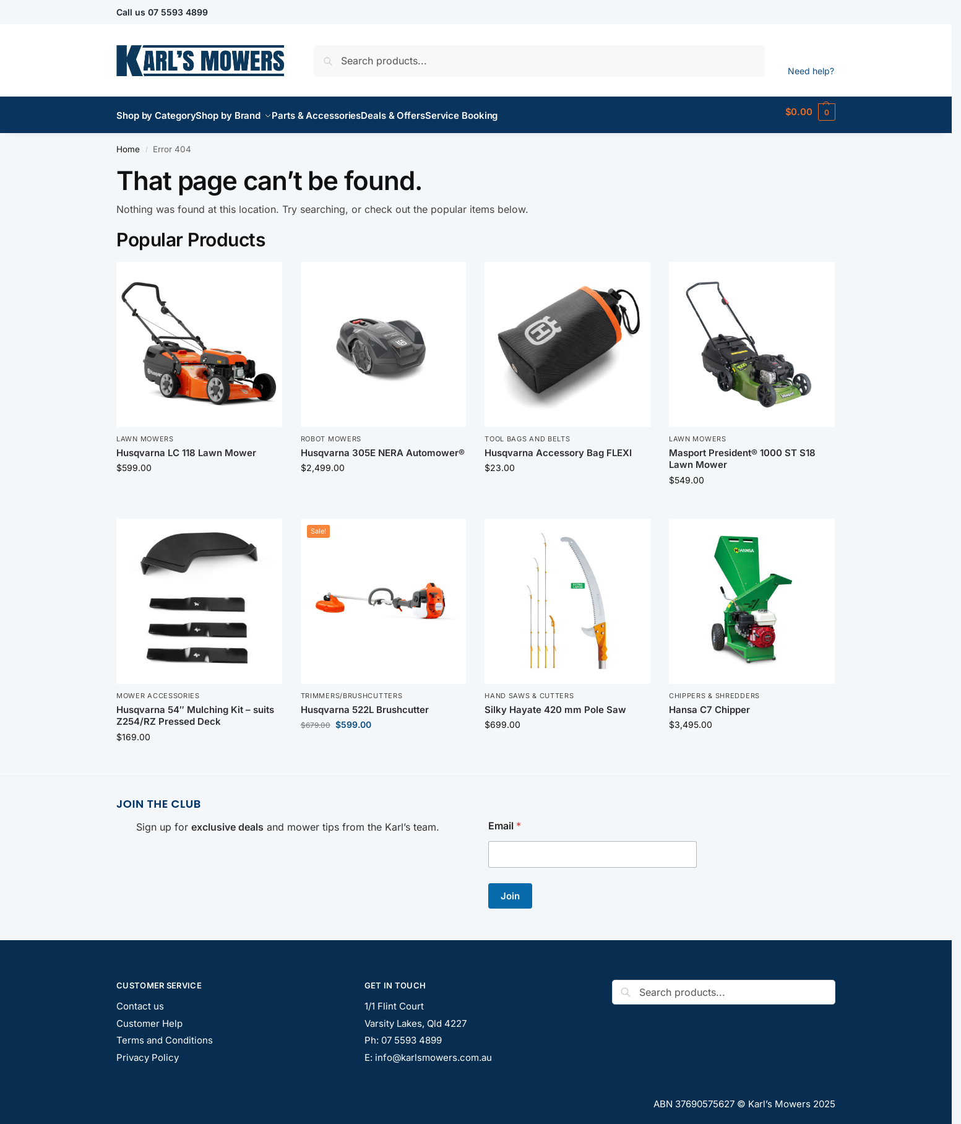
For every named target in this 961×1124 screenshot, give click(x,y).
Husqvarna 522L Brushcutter (365, 703)
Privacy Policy (147, 1050)
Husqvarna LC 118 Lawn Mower (186, 446)
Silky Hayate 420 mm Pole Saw (555, 703)
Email (504, 819)
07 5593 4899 (178, 12)
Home (128, 142)
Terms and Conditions (164, 1033)
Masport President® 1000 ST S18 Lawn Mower (742, 452)
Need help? (811, 71)
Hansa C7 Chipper (709, 703)
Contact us (140, 999)
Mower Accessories (158, 689)
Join (510, 889)
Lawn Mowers (145, 432)
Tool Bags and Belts (527, 432)
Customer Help (149, 1016)
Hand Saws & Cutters (529, 689)
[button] (810, 111)
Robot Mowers (331, 432)
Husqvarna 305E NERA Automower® (383, 446)
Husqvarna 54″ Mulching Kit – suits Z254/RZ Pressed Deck (195, 709)
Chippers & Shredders (714, 689)
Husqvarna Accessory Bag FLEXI (558, 446)
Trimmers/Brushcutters (352, 689)
